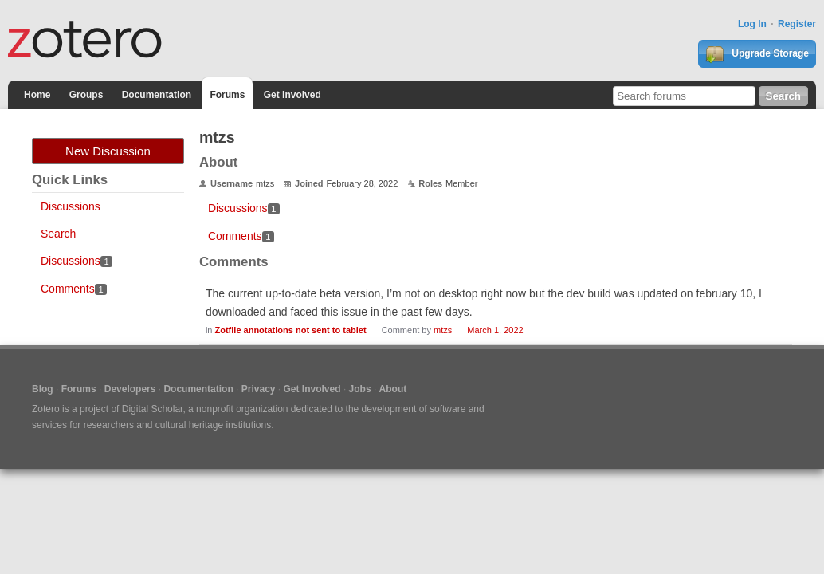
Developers (130, 389)
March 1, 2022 (495, 330)
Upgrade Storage (757, 54)
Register (797, 23)
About (393, 389)
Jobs (360, 389)
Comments (74, 288)
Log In (752, 23)
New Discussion (108, 151)
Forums (227, 94)
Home (37, 94)
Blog (42, 389)
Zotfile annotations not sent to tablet (291, 330)
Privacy (258, 389)
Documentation (156, 94)
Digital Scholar (152, 409)
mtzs (443, 330)
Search (58, 233)
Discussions (70, 206)
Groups (86, 94)
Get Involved (292, 94)
